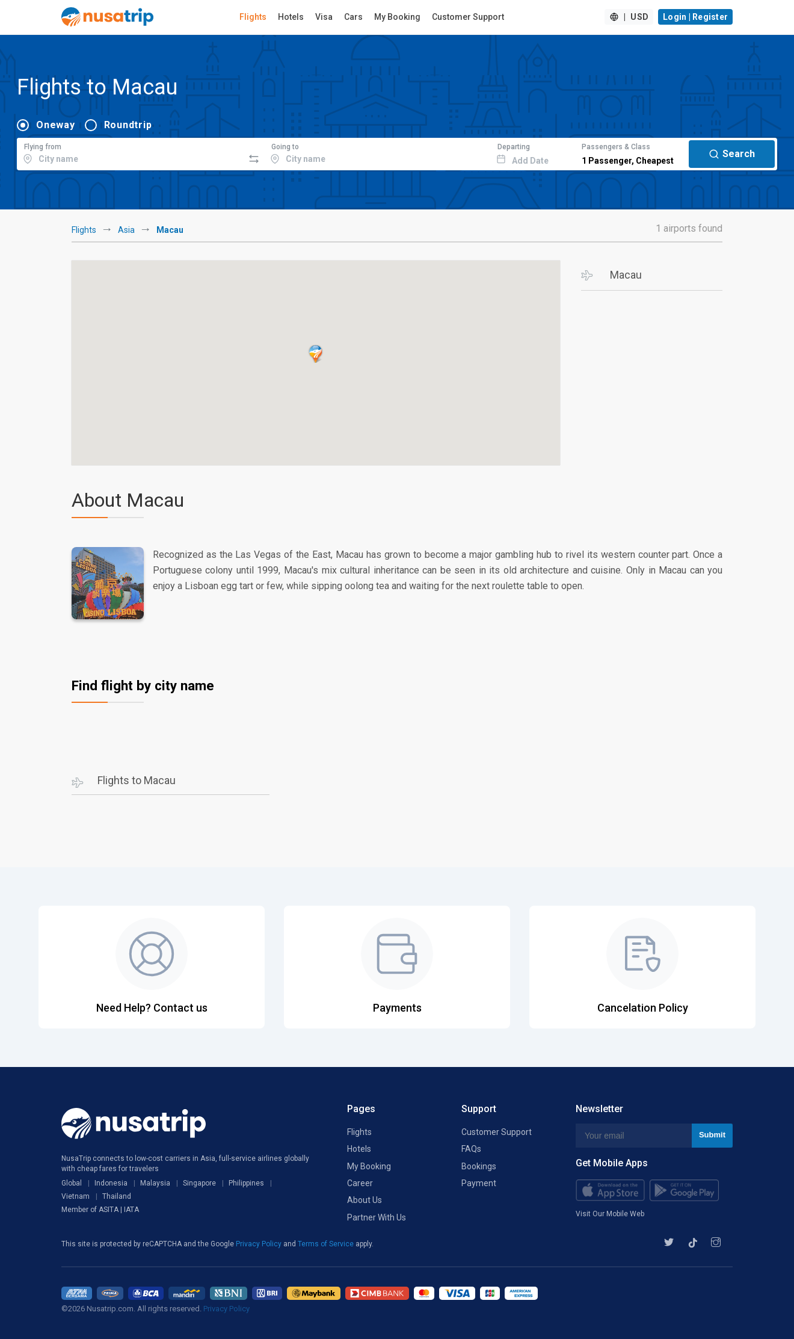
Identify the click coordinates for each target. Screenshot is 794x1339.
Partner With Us (376, 1217)
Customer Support (468, 17)
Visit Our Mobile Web (610, 1214)
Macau (626, 274)
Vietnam (75, 1196)
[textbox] (130, 152)
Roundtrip (128, 125)
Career (360, 1183)
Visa (324, 17)
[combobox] (130, 152)
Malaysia (155, 1183)
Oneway (55, 125)
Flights (252, 17)
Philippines (246, 1183)
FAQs (471, 1149)
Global (71, 1183)
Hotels (291, 17)
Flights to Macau (136, 780)
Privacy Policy (259, 1244)
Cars (353, 17)
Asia (126, 230)
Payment (478, 1183)
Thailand (116, 1196)
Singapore (199, 1183)
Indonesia (111, 1183)
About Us (364, 1200)
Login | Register (695, 17)
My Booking (397, 17)
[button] (315, 354)
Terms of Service (326, 1244)
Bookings (478, 1166)
